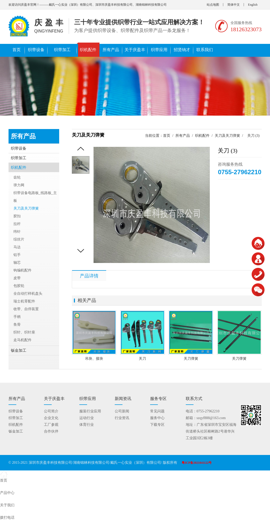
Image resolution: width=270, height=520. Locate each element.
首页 (16, 49)
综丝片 (18, 239)
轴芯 (17, 263)
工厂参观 (51, 425)
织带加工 (62, 49)
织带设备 (36, 49)
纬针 (17, 232)
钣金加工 (18, 350)
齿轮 (17, 177)
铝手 (17, 255)
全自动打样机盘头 (27, 293)
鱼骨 (17, 324)
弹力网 (18, 185)
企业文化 (51, 418)
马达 (17, 247)
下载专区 (157, 425)
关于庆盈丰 (135, 49)
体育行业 (86, 425)
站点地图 (213, 4)
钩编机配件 (22, 270)
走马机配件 (22, 340)
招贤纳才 (182, 49)
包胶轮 (18, 286)
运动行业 (86, 418)
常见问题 (157, 411)
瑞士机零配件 (24, 301)
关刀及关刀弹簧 (227, 136)
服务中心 (157, 418)
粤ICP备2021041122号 (197, 463)
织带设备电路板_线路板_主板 (35, 197)
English (253, 4)
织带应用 (159, 49)
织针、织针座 (24, 332)
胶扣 (17, 216)
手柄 (17, 317)
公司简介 (51, 411)
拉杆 (17, 224)
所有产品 (111, 49)
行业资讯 (122, 418)
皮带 (17, 278)
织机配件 (88, 49)
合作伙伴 (51, 431)
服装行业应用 (90, 411)
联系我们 (204, 49)
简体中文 (233, 4)
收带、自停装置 (26, 309)
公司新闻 (122, 411)
